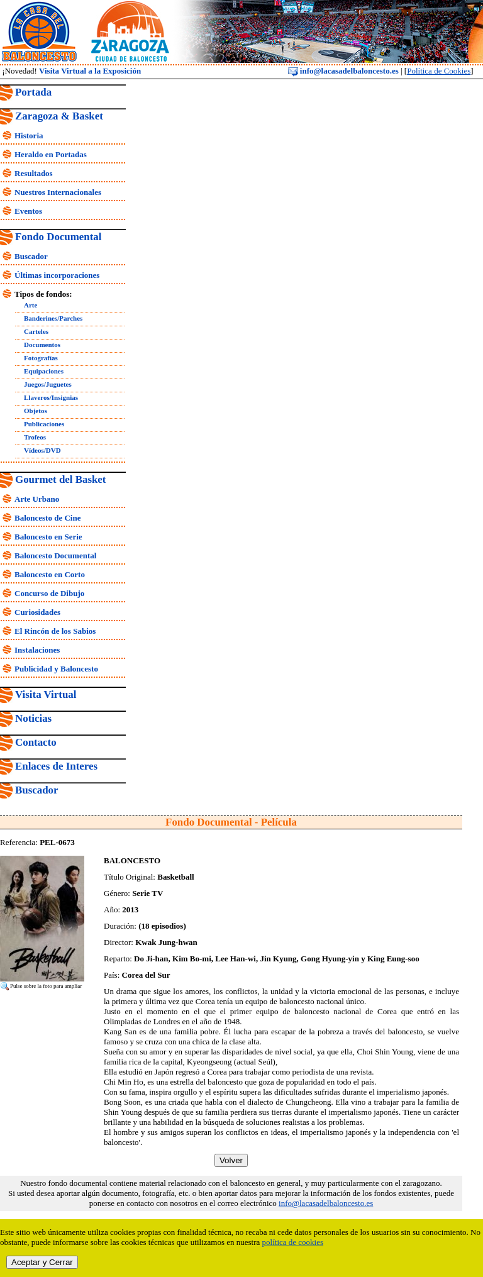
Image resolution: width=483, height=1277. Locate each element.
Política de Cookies (438, 70)
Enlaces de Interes (56, 766)
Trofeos (35, 437)
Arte (30, 305)
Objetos (35, 410)
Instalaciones (37, 650)
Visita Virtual (45, 694)
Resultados (33, 173)
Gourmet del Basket (60, 479)
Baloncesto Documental (55, 555)
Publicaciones (44, 424)
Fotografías (41, 358)
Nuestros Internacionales (57, 192)
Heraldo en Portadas (50, 154)
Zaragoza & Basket (59, 116)
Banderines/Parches (53, 318)
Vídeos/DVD (42, 450)
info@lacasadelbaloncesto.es (343, 70)
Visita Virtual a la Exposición (90, 70)
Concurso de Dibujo (49, 593)
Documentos (42, 344)
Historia (28, 135)
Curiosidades (37, 612)
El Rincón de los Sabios (55, 631)
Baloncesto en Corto (49, 574)
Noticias (33, 718)
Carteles (36, 331)
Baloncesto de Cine (47, 517)
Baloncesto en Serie (48, 536)
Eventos (28, 211)
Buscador (31, 256)
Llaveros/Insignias (51, 397)
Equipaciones (44, 371)
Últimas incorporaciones (56, 275)
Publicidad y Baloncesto (56, 668)
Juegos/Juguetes (48, 384)
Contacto (36, 742)
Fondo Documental (58, 237)
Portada (33, 92)
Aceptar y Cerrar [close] (42, 1262)
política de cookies (292, 1242)
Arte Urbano (36, 499)
